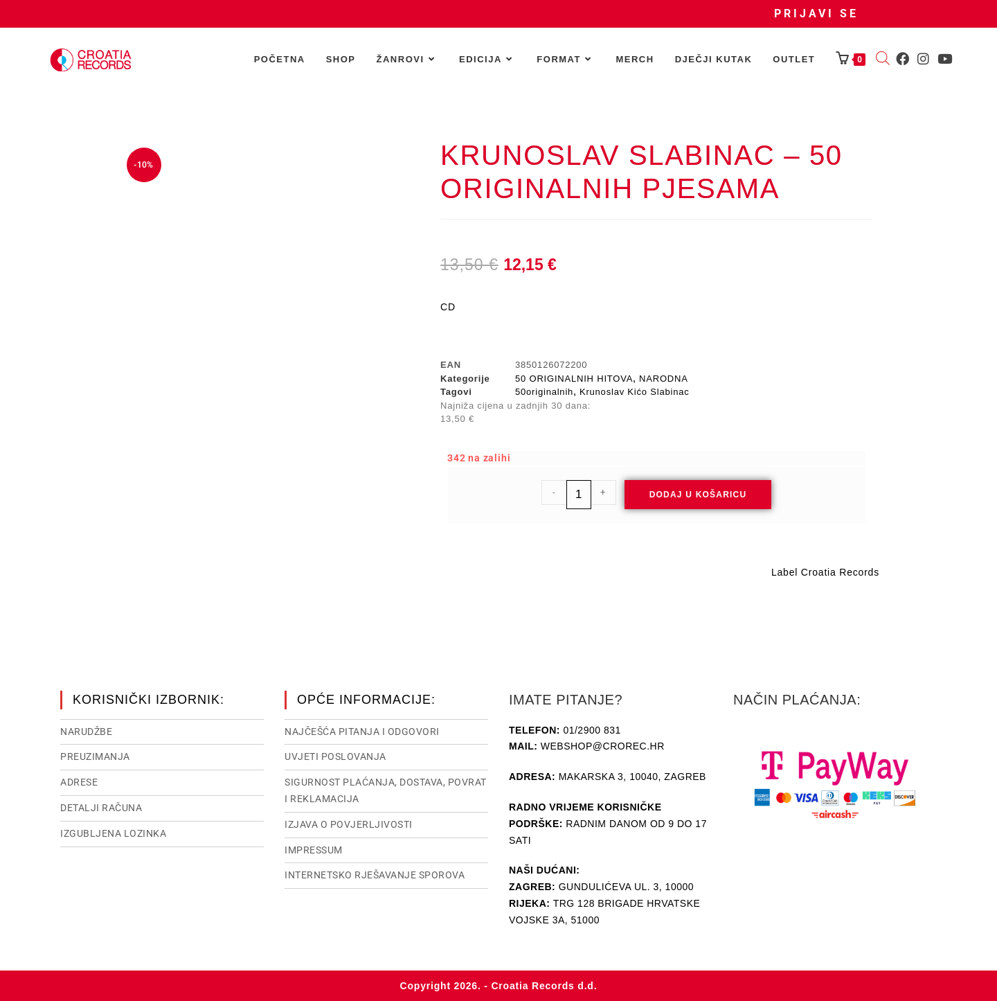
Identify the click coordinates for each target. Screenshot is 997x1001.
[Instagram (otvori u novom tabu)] (923, 59)
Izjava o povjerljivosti (349, 824)
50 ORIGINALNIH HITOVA (574, 378)
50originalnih (544, 392)
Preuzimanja (95, 756)
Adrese (79, 782)
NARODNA (663, 378)
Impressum (314, 850)
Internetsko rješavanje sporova (375, 874)
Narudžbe (86, 731)
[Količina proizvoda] (578, 494)
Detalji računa (101, 807)
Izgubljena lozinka (113, 833)
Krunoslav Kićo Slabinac (635, 392)
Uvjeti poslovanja (335, 756)
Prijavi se (816, 13)
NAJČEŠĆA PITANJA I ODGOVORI (362, 731)
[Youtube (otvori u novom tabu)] (945, 59)
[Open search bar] (883, 59)
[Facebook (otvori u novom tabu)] (902, 59)
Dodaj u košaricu (698, 494)
